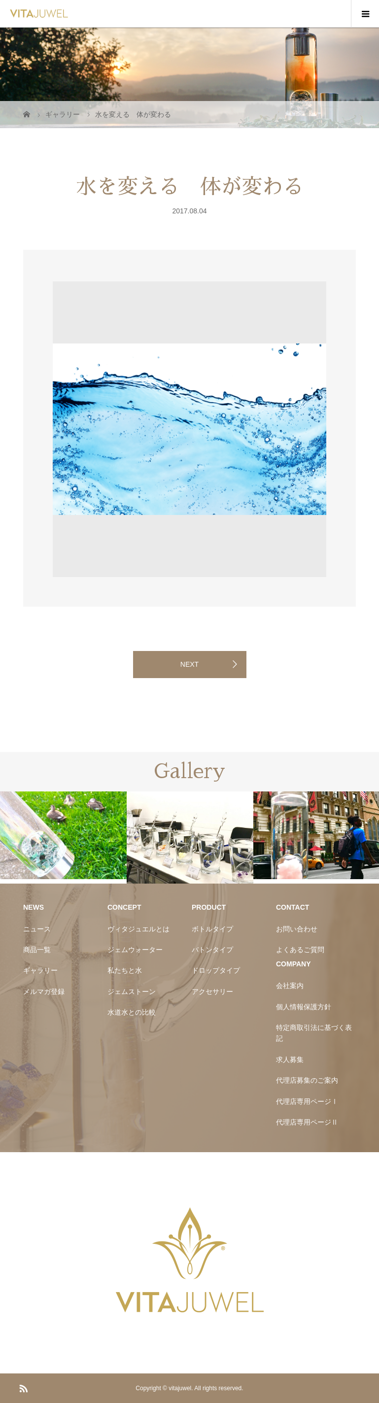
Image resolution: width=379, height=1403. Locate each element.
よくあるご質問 (300, 950)
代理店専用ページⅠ (307, 1101)
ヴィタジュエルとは (138, 929)
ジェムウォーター (135, 950)
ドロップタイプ (216, 970)
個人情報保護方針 (303, 1007)
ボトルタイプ (212, 929)
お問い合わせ (296, 929)
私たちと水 (124, 970)
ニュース (37, 929)
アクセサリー (212, 991)
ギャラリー (40, 970)
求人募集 (290, 1059)
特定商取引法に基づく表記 (314, 1033)
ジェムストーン (131, 991)
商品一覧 (37, 950)
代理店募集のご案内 (307, 1080)
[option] (86, 279)
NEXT (189, 664)
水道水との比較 (131, 1012)
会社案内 (290, 986)
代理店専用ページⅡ (307, 1122)
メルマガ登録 (44, 991)
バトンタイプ (212, 950)
